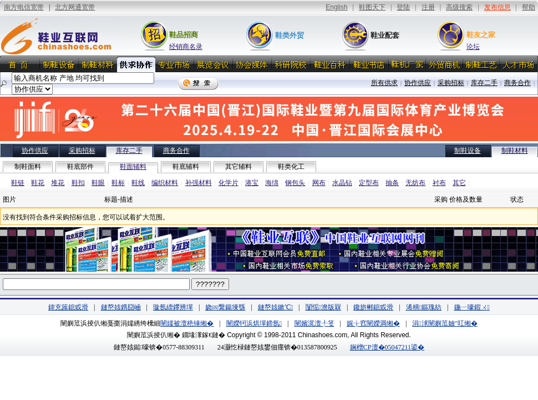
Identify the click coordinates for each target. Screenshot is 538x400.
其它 (459, 183)
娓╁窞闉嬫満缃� (373, 323)
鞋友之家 (480, 35)
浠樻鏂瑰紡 (423, 307)
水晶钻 (342, 183)
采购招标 (451, 83)
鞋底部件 (80, 167)
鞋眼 (98, 183)
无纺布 (415, 183)
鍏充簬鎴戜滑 (68, 307)
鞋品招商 (183, 35)
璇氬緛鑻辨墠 (173, 307)
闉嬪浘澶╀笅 (314, 323)
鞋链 (17, 183)
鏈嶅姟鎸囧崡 (121, 307)
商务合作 (517, 83)
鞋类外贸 (289, 35)
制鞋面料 (27, 167)
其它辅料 (238, 167)
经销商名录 (185, 47)
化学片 (228, 183)
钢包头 (295, 183)
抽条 (392, 183)
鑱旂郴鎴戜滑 (373, 307)
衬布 (439, 183)
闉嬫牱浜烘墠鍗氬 (254, 323)
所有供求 (384, 83)
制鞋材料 (514, 150)
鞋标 (118, 183)
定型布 (369, 183)
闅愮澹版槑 (323, 307)
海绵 (271, 183)
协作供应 (417, 83)
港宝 (251, 183)
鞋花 (37, 183)
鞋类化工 (291, 167)
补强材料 (198, 183)
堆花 (57, 183)
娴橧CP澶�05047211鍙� (387, 347)
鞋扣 (78, 183)
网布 (319, 183)
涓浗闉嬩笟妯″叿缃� (444, 323)
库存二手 (484, 83)
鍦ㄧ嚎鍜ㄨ (472, 307)
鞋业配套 (384, 35)
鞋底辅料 (185, 167)
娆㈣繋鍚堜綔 (225, 307)
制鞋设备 (467, 150)
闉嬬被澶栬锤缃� (187, 323)
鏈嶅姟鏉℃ (275, 307)
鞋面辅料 (133, 167)
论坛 (473, 47)
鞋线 (138, 183)
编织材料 (164, 183)
